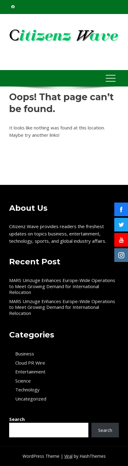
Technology (27, 390)
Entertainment (30, 372)
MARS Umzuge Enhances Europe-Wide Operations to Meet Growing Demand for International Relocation (62, 286)
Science (23, 381)
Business (24, 354)
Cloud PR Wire (30, 363)
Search (17, 419)
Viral (68, 456)
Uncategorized (30, 399)
